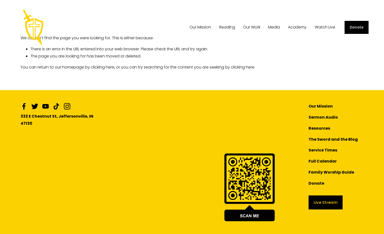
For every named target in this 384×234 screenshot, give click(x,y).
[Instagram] (67, 106)
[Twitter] (34, 106)
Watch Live (325, 27)
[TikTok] (56, 106)
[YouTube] (45, 106)
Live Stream (326, 202)
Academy (297, 27)
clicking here (102, 67)
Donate (357, 27)
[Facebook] (24, 106)
